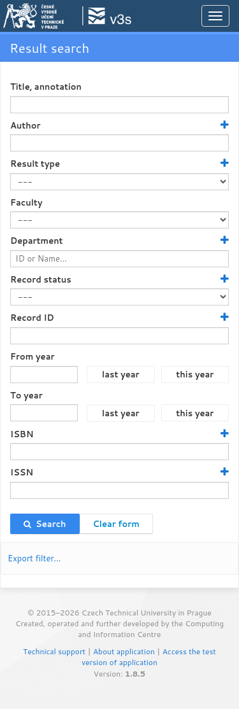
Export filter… (34, 558)
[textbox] (119, 104)
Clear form (116, 524)
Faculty (26, 202)
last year (121, 374)
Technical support (54, 651)
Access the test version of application (149, 657)
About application (124, 651)
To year (26, 395)
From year (32, 356)
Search (45, 524)
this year (195, 374)
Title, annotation (46, 86)
